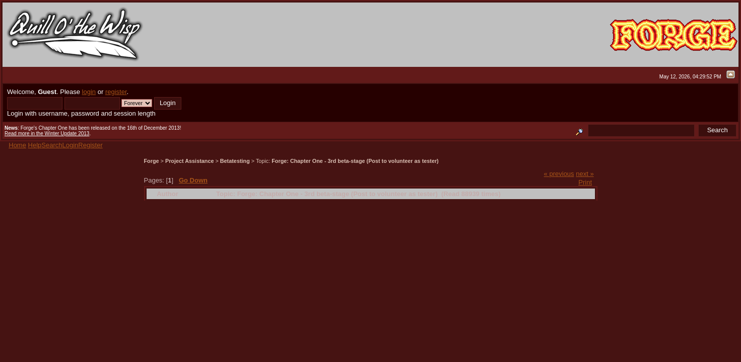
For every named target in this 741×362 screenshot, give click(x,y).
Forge (151, 161)
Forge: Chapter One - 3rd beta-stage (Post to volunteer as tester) (355, 161)
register (116, 92)
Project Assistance (189, 161)
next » (584, 173)
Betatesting (235, 161)
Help (35, 145)
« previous (559, 173)
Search (51, 145)
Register (90, 145)
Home (17, 145)
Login (70, 145)
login (89, 92)
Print (585, 182)
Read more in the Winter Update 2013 (47, 133)
